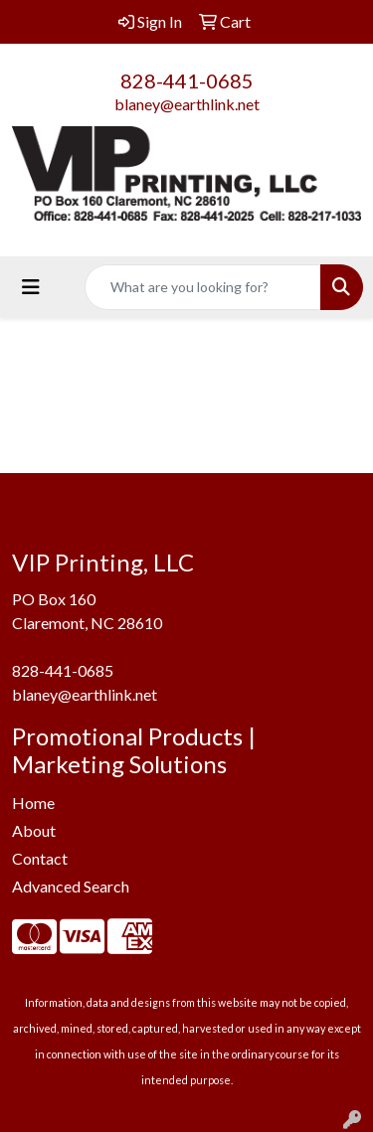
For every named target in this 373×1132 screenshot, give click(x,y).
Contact (40, 858)
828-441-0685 (187, 80)
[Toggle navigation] (31, 286)
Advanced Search (70, 886)
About (34, 830)
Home (33, 802)
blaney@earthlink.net (187, 103)
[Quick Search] (203, 287)
